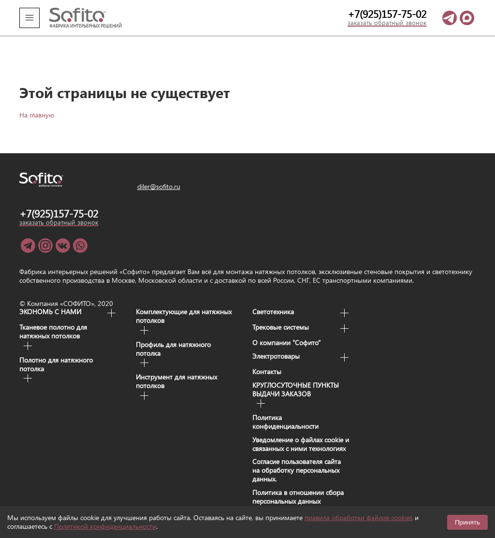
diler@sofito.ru (158, 173)
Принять (467, 522)
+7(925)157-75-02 (387, 14)
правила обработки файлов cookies (359, 517)
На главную (36, 101)
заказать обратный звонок (387, 23)
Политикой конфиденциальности (105, 526)
